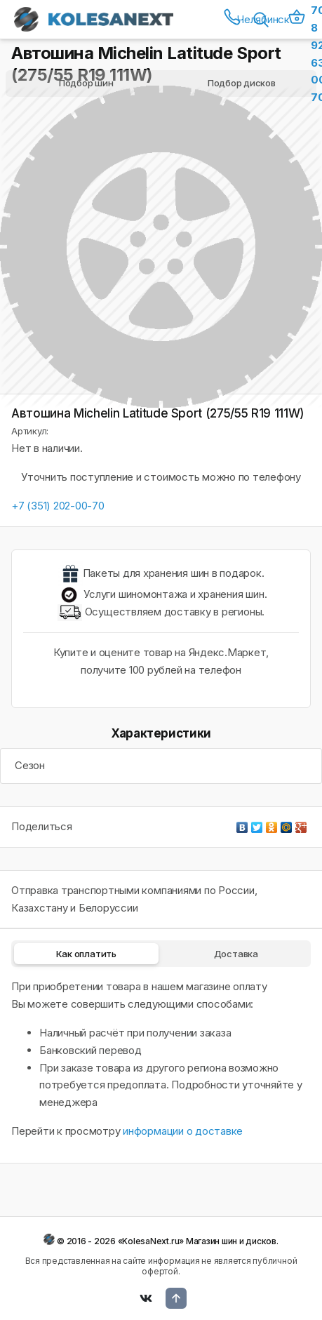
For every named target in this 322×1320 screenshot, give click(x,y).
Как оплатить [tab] (86, 953)
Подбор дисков (242, 82)
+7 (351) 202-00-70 (58, 505)
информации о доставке (183, 1131)
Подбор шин (86, 82)
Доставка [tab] (236, 953)
